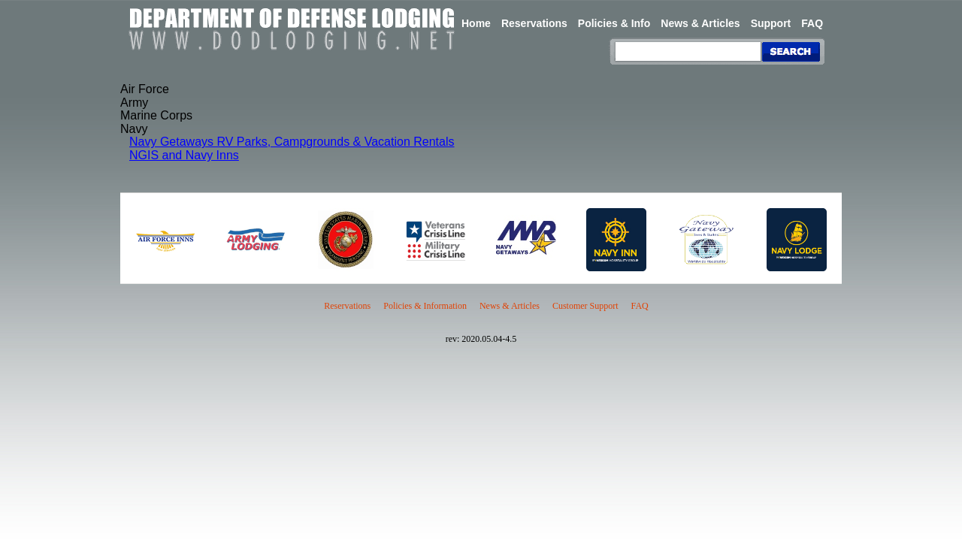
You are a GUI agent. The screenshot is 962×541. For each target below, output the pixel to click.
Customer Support (585, 306)
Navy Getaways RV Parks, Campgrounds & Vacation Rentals (292, 141)
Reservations (534, 23)
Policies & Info (614, 23)
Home (476, 23)
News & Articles (700, 23)
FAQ (812, 23)
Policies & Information (425, 306)
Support (771, 23)
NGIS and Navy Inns (184, 155)
